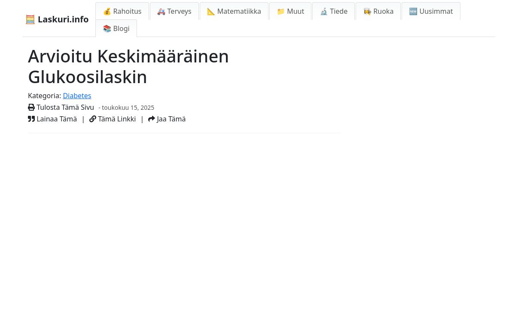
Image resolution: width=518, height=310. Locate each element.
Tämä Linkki (112, 119)
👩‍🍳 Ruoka (378, 11)
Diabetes (77, 95)
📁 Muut (290, 11)
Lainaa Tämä (52, 119)
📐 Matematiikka (234, 11)
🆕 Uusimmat (431, 11)
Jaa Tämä (167, 119)
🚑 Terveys (174, 11)
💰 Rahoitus (122, 11)
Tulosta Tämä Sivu (61, 107)
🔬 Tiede (333, 11)
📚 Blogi (116, 28)
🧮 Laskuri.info (56, 19)
